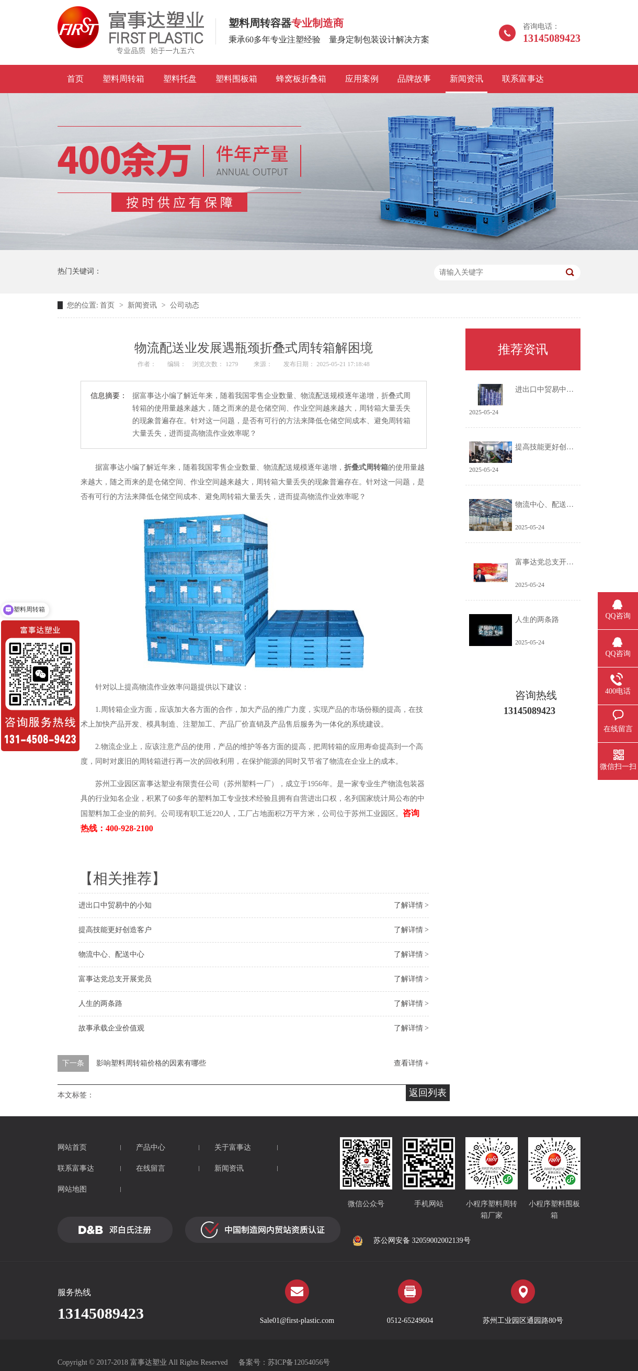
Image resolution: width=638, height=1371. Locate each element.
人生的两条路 (100, 1003)
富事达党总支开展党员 (115, 979)
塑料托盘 (180, 78)
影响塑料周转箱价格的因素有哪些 (151, 1063)
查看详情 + (411, 1063)
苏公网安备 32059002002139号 (411, 1241)
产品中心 (150, 1147)
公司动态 (184, 305)
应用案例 (362, 78)
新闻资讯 (466, 78)
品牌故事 (414, 78)
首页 (75, 78)
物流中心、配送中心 (111, 954)
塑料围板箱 (236, 78)
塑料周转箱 (123, 78)
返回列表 (428, 1092)
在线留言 (150, 1168)
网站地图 (72, 1189)
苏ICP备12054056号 (299, 1362)
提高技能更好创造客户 (115, 930)
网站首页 (72, 1147)
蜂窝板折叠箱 (301, 78)
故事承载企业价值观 (111, 1028)
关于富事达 (232, 1147)
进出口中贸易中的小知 (115, 905)
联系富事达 (523, 78)
